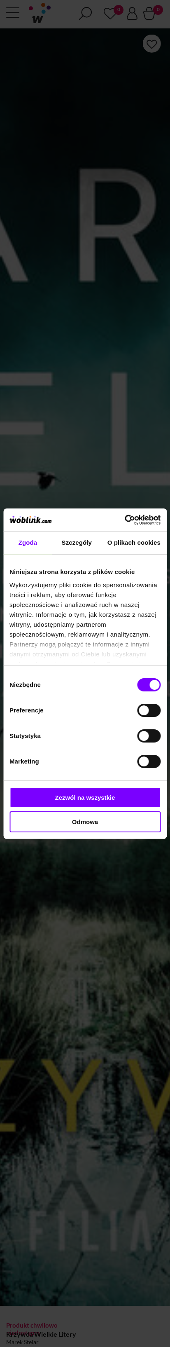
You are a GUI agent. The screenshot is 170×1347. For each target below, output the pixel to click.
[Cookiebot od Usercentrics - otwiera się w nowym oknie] (124, 520)
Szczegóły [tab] (77, 542)
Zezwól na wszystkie (85, 797)
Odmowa (85, 821)
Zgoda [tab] (28, 542)
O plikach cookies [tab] (134, 542)
